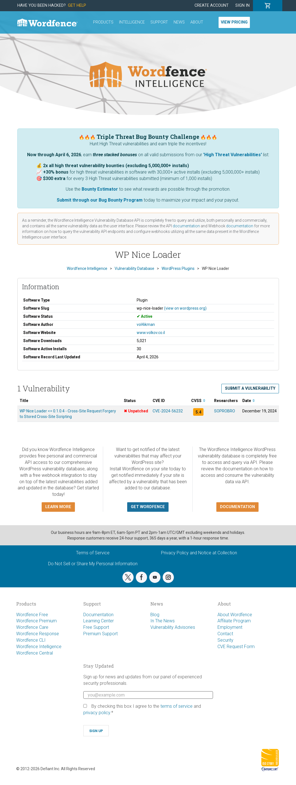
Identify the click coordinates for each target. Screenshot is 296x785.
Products (103, 22)
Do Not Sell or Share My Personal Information (93, 563)
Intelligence (132, 22)
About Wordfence (234, 614)
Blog (154, 614)
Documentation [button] (237, 506)
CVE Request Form (236, 646)
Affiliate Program (234, 620)
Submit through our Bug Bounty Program (100, 200)
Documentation (98, 614)
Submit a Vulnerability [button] (250, 388)
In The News (162, 620)
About (196, 22)
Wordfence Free (32, 614)
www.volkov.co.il (151, 332)
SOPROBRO (224, 411)
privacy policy (96, 712)
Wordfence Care (32, 627)
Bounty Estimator (100, 189)
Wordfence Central (34, 653)
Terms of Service (93, 552)
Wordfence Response (37, 633)
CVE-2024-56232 (168, 411)
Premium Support (100, 633)
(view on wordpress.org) (185, 308)
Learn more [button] (58, 506)
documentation (186, 226)
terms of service (176, 706)
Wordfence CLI (31, 640)
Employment (229, 627)
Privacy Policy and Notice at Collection (199, 552)
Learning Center (98, 620)
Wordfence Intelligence (38, 646)
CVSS (198, 400)
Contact (225, 633)
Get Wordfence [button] (148, 506)
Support (159, 22)
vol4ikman (146, 324)
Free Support (96, 627)
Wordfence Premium (36, 620)
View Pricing (234, 22)
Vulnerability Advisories (172, 627)
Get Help (77, 5)
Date (248, 400)
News (179, 22)
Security (225, 640)
